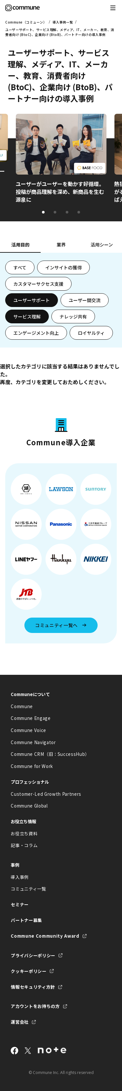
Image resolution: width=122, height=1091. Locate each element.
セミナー (20, 904)
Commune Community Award (45, 936)
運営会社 (20, 1022)
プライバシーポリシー (33, 955)
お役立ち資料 (24, 833)
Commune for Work (32, 766)
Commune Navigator (33, 742)
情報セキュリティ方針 (33, 987)
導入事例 (20, 877)
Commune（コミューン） (26, 22)
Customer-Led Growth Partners (46, 794)
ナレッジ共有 (73, 316)
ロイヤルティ (91, 333)
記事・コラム (24, 845)
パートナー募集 (26, 920)
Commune (22, 706)
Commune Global (29, 806)
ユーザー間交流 (85, 300)
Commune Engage (30, 718)
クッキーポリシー (28, 971)
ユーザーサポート (31, 300)
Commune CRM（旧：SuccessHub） (50, 754)
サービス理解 (27, 316)
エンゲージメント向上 (36, 333)
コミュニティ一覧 (28, 889)
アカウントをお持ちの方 (35, 1006)
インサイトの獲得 (63, 267)
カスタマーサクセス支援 (38, 284)
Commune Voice (28, 730)
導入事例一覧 (62, 22)
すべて (19, 267)
